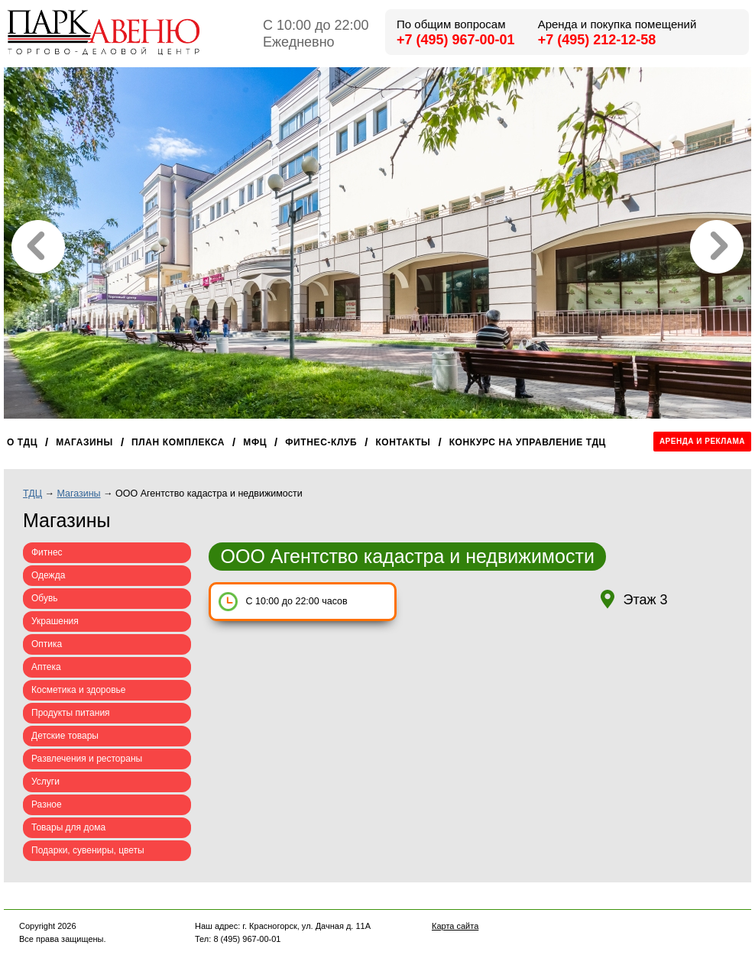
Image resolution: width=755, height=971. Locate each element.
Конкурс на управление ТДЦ (527, 442)
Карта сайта (455, 926)
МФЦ (255, 442)
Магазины (84, 442)
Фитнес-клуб (321, 442)
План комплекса (178, 442)
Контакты (402, 442)
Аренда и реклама (702, 441)
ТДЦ (32, 493)
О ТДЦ (22, 442)
